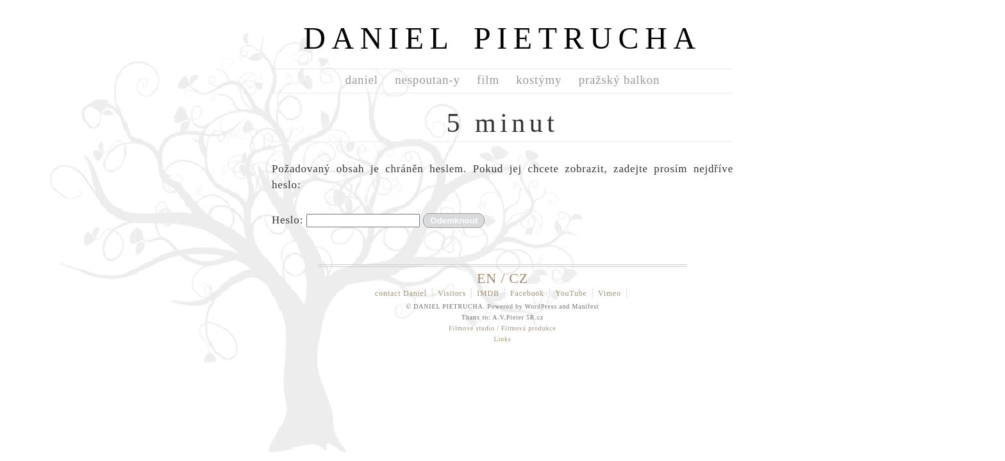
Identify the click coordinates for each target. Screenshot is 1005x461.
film (488, 79)
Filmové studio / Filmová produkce (502, 328)
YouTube (570, 293)
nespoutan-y (427, 79)
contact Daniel (401, 293)
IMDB (488, 293)
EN (487, 278)
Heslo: (346, 220)
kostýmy (538, 79)
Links (502, 339)
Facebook (527, 293)
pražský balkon (619, 79)
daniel (361, 79)
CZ (518, 278)
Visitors (452, 293)
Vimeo (609, 293)
